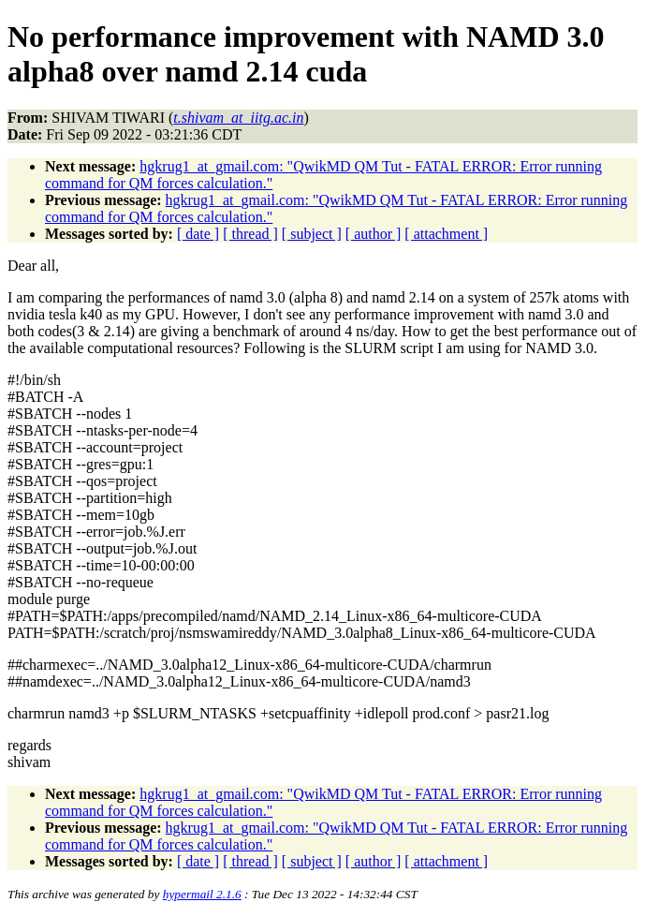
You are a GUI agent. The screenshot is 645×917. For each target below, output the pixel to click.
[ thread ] (250, 234)
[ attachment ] (446, 234)
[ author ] (373, 234)
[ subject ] (312, 234)
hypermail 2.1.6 (202, 894)
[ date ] (198, 234)
